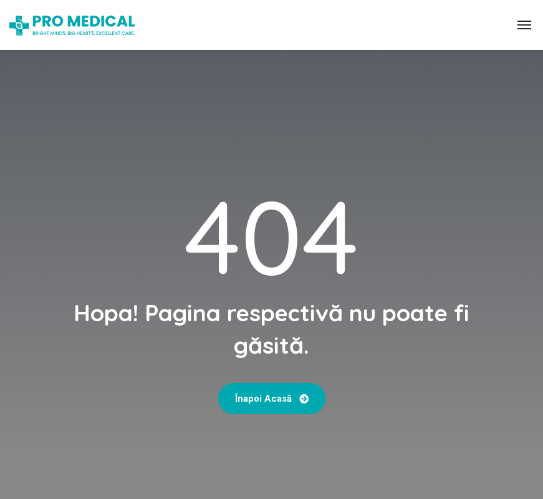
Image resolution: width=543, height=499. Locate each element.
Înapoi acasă (272, 398)
